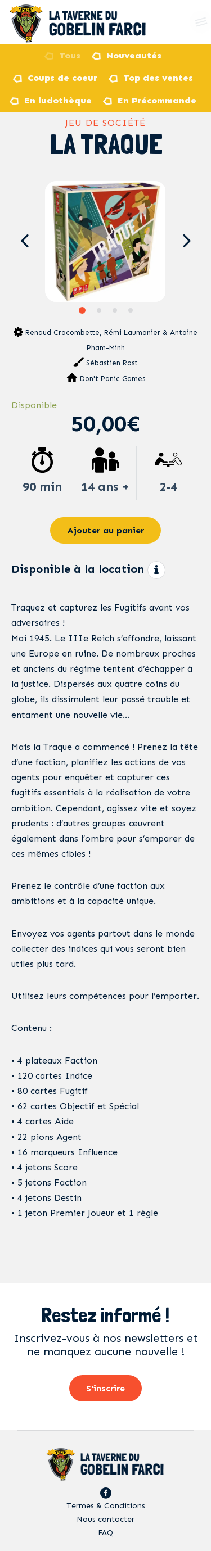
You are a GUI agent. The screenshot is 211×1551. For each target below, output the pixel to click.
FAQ (105, 1533)
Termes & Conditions (105, 1506)
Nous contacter (105, 1519)
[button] (24, 241)
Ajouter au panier (105, 530)
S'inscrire (105, 1388)
